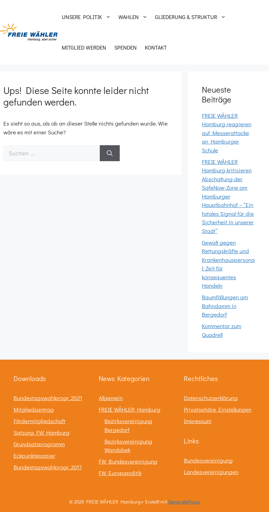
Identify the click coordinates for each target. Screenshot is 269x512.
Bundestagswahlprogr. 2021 (48, 398)
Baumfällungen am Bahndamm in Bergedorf (225, 305)
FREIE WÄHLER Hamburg (129, 409)
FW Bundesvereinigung (128, 461)
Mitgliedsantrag (34, 409)
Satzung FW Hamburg (42, 432)
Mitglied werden (84, 47)
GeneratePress (184, 501)
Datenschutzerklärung (211, 398)
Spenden (125, 47)
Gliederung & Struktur (192, 17)
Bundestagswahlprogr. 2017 (48, 467)
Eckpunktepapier (34, 455)
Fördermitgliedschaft (39, 421)
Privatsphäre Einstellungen (217, 409)
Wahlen (134, 17)
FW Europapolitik (120, 473)
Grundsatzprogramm (39, 444)
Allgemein (111, 398)
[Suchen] (110, 153)
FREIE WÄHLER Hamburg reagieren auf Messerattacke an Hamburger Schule (226, 133)
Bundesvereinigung (208, 460)
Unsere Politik (88, 17)
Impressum (197, 421)
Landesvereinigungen (211, 472)
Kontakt (156, 47)
